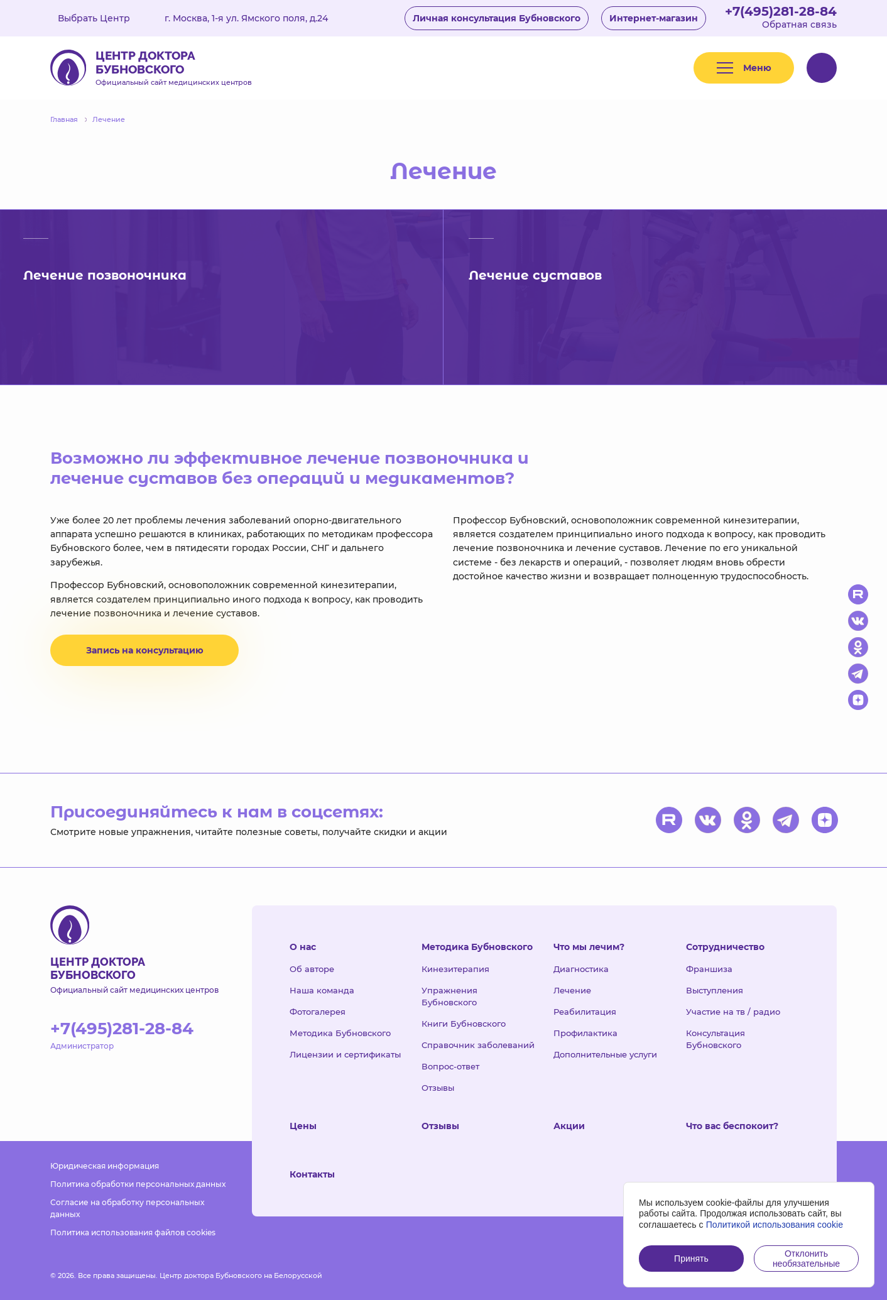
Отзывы (438, 1088)
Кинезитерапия (455, 969)
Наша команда (322, 990)
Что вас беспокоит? (732, 1126)
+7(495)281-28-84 (781, 11)
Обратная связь (799, 24)
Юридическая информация (104, 1166)
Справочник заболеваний (478, 1045)
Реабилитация (584, 1012)
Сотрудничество (725, 947)
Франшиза (709, 969)
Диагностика (581, 969)
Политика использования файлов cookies (132, 1232)
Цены (303, 1126)
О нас (303, 947)
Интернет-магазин (653, 18)
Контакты (312, 1174)
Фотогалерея (318, 1012)
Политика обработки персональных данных (138, 1184)
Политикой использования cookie (775, 1225)
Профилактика (585, 1033)
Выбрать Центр (103, 18)
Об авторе (312, 969)
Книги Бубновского (464, 1024)
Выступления (714, 990)
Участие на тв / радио (733, 1012)
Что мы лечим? (588, 947)
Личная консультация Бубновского (496, 18)
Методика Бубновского (340, 1033)
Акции (569, 1126)
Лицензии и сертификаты (345, 1054)
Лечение (572, 990)
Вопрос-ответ (450, 1066)
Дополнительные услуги (605, 1054)
